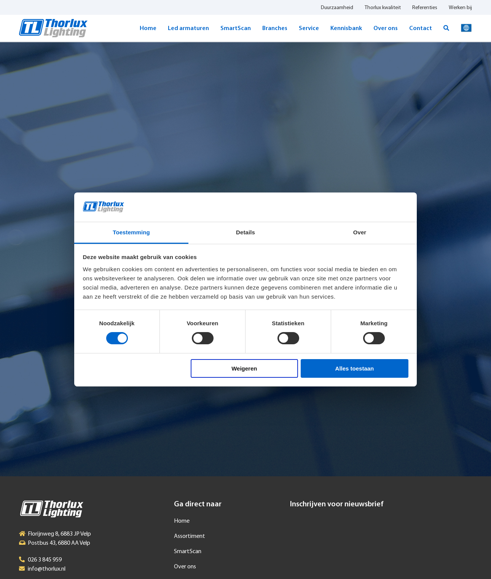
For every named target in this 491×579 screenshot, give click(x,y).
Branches (274, 28)
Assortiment (189, 536)
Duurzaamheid (337, 8)
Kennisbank (346, 28)
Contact (420, 28)
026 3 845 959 (45, 560)
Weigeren (244, 368)
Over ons (385, 28)
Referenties (424, 8)
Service (309, 28)
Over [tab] (360, 232)
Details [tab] (245, 232)
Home (148, 28)
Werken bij (460, 8)
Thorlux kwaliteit (383, 8)
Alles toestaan (354, 368)
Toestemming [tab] (131, 232)
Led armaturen (188, 28)
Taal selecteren (466, 28)
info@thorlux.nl (46, 569)
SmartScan (235, 28)
